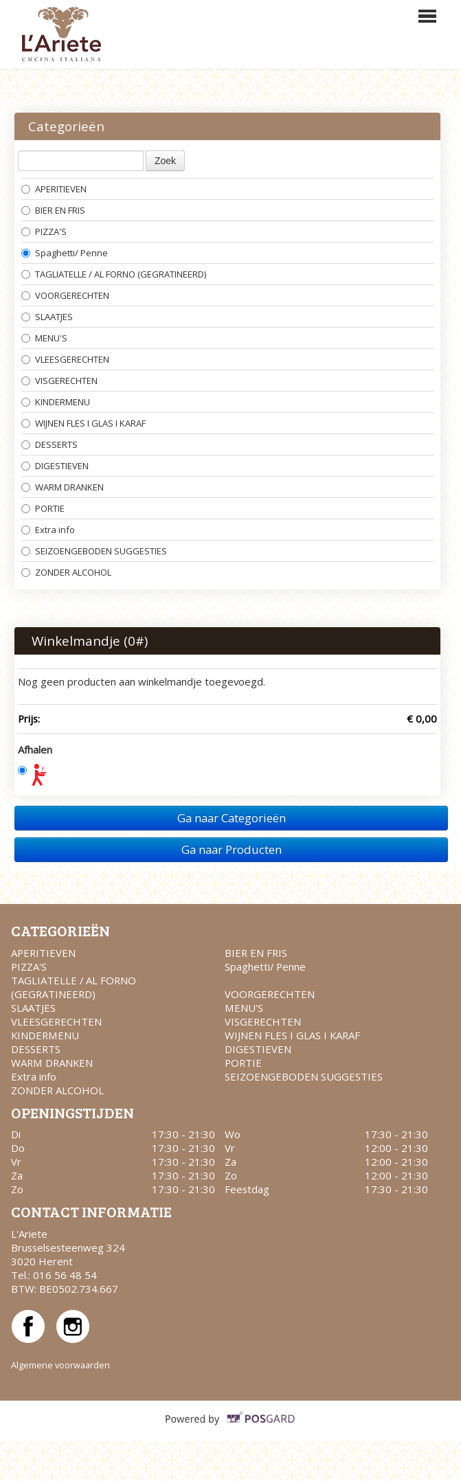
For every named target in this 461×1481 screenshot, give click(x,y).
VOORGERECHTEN (65, 295)
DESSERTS (49, 444)
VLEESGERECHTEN (65, 359)
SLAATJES (47, 316)
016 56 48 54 (65, 1275)
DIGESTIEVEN (56, 466)
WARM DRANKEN (62, 487)
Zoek (165, 160)
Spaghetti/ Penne (65, 253)
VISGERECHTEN (59, 380)
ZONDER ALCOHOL (67, 572)
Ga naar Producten (231, 849)
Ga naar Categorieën (231, 818)
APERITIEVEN (54, 189)
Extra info (48, 529)
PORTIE (43, 508)
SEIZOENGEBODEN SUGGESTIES (94, 551)
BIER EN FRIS (53, 210)
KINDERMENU (55, 402)
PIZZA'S (44, 231)
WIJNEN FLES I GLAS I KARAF (84, 423)
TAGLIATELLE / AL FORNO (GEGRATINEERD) (113, 274)
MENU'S (44, 338)
